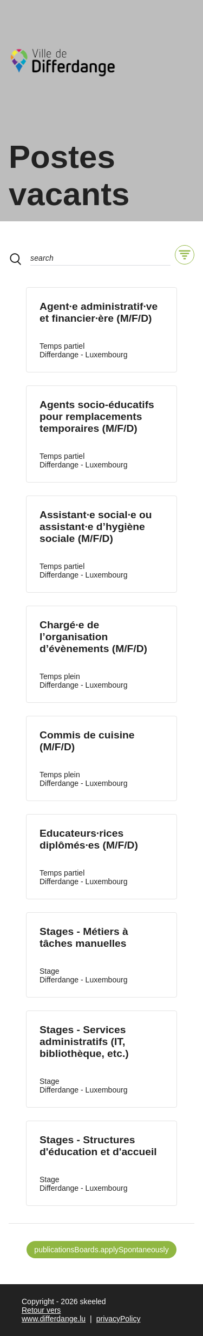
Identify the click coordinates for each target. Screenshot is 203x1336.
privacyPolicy (118, 1318)
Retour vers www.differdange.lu (54, 1314)
